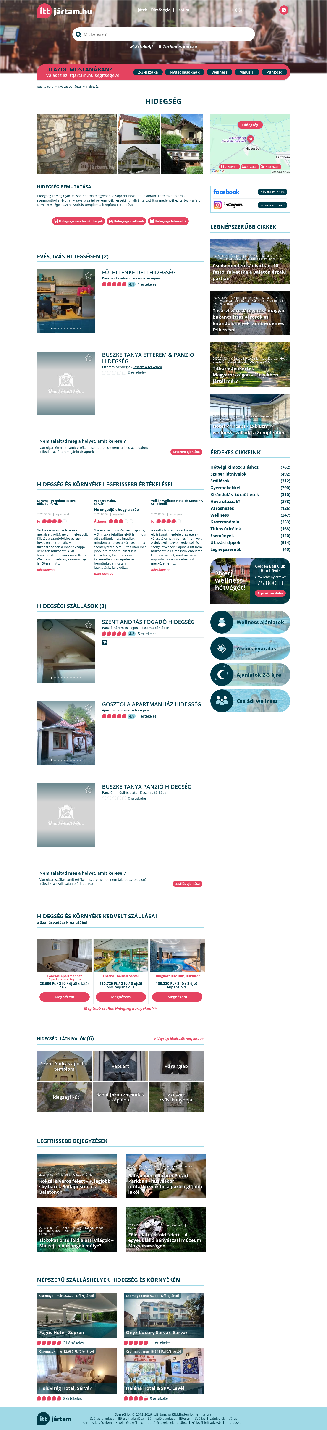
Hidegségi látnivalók (171, 221)
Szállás (200, 1418)
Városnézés (222, 508)
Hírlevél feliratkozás (206, 1422)
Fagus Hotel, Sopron (61, 1332)
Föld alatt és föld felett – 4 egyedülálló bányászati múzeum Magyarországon (164, 1240)
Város (233, 1418)
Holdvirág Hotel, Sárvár (65, 1388)
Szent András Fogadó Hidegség (148, 622)
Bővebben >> (46, 570)
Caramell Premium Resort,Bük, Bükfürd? (56, 502)
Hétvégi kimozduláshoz (176, 1166)
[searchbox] (163, 34)
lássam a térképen (145, 278)
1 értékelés (147, 284)
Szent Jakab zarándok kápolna (120, 1097)
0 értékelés (137, 372)
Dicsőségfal (161, 9)
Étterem (185, 1418)
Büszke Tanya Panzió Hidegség (146, 786)
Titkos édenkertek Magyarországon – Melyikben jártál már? (245, 374)
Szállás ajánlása (102, 1418)
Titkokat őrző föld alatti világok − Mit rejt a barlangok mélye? (76, 1243)
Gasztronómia (82, 1174)
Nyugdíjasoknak (185, 72)
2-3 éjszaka (148, 72)
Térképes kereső (180, 46)
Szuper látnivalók (140, 1169)
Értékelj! (144, 46)
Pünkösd (275, 72)
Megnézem (64, 996)
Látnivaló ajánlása (161, 1418)
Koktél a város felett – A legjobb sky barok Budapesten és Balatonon (75, 1186)
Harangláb (176, 1066)
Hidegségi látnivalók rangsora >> (179, 1039)
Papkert (120, 1066)
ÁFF (85, 1422)
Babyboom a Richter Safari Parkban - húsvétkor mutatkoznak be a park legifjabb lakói (165, 1183)
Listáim (182, 9)
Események (222, 536)
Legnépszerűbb (49, 1234)
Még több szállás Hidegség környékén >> (120, 1008)
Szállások (251, 416)
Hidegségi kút (64, 1097)
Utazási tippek (82, 1231)
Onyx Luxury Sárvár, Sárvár (157, 1332)
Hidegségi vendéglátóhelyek (81, 221)
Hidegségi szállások (129, 221)
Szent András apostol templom (64, 1066)
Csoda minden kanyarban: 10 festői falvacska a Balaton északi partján (249, 272)
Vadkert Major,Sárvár (105, 502)
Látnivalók (217, 1418)
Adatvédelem (102, 1422)
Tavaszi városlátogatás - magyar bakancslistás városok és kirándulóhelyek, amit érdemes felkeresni (249, 320)
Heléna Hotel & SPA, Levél (155, 1388)
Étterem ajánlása (131, 1418)
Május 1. (247, 72)
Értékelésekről (126, 1422)
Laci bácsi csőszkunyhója (176, 1097)
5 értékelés (147, 633)
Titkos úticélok (225, 529)
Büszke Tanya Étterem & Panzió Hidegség (148, 358)
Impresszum (234, 1422)
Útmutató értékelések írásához (164, 1422)
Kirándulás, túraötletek (54, 1231)
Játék (142, 9)
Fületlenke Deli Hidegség (139, 272)
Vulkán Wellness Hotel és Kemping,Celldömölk (177, 502)
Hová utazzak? (249, 301)
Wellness (220, 72)
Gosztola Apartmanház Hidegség (151, 704)
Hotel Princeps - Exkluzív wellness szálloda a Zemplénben (249, 429)
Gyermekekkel (164, 1169)
